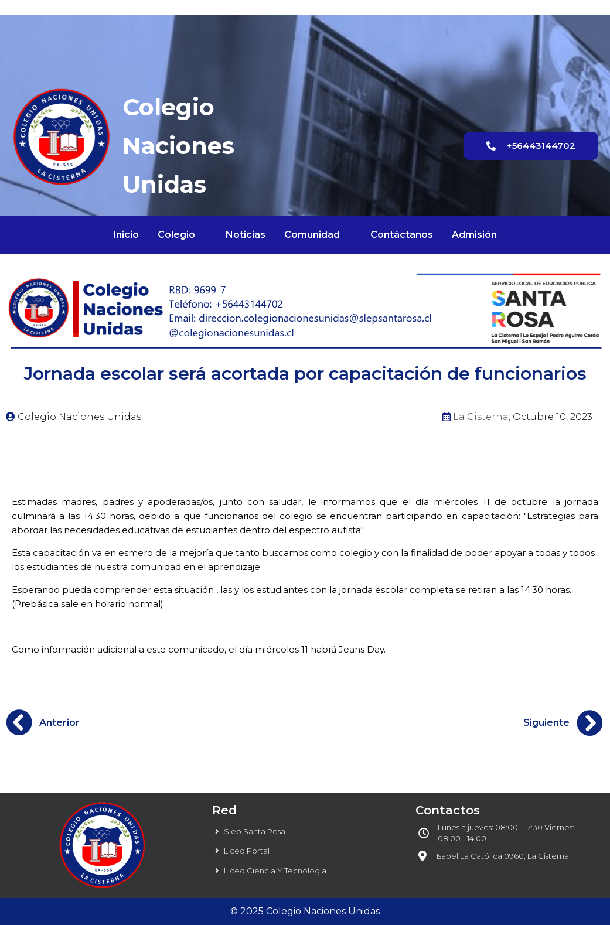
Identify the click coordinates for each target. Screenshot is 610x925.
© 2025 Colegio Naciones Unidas (305, 911)
